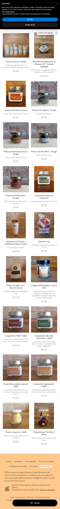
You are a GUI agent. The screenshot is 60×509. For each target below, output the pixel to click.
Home (8, 461)
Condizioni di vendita (17, 466)
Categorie (18, 461)
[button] (57, 3)
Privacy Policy (46, 466)
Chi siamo (33, 466)
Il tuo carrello (30, 461)
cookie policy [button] (9, 12)
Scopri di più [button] (30, 25)
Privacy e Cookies (46, 461)
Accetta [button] (30, 19)
